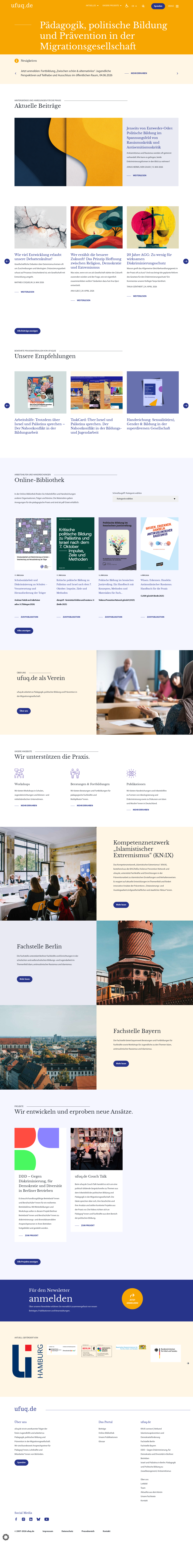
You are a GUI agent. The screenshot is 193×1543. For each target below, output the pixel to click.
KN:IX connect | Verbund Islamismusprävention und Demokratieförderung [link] (152, 1433)
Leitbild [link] (144, 1484)
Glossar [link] (102, 1442)
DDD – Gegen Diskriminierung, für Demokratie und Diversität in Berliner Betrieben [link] (157, 1454)
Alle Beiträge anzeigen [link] (27, 331)
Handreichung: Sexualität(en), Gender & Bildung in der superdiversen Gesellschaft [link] (151, 424)
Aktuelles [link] (91, 6)
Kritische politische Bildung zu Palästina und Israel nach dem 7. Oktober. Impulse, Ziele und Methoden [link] (74, 586)
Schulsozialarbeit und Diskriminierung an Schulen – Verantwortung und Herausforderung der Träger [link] (31, 586)
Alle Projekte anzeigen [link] (27, 1262)
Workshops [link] (22, 784)
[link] (22, 5)
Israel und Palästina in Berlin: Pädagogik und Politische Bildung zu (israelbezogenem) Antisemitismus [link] (158, 1467)
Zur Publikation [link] (29, 617)
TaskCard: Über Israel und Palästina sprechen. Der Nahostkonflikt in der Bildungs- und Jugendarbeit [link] (96, 426)
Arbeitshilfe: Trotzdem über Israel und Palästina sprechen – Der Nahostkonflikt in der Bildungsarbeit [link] (40, 426)
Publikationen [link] (136, 784)
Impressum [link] (48, 1531)
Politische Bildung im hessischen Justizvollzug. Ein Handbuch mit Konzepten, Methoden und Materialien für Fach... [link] (116, 586)
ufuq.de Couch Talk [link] (91, 1176)
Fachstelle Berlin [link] (148, 1442)
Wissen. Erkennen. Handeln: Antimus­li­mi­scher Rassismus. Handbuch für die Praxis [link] (156, 584)
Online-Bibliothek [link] (106, 1433)
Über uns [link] (24, 711)
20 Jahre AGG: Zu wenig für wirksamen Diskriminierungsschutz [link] (149, 259)
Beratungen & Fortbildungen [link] (90, 784)
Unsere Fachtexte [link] (148, 1496)
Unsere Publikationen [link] (108, 1437)
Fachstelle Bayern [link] (148, 1446)
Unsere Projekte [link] (110, 6)
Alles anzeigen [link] (23, 631)
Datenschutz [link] (67, 1531)
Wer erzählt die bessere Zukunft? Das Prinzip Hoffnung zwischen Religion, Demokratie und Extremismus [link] (96, 261)
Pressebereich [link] (88, 1531)
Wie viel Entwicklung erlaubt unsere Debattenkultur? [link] (38, 257)
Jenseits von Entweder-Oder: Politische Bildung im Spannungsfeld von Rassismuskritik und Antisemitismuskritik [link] (150, 137)
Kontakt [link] (144, 1501)
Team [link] (143, 1488)
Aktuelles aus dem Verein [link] (151, 1492)
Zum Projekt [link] (31, 1236)
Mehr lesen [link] (121, 905)
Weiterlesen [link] (139, 176)
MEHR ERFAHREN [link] (139, 73)
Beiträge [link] (102, 1429)
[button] (6, 1537)
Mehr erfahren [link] (29, 806)
